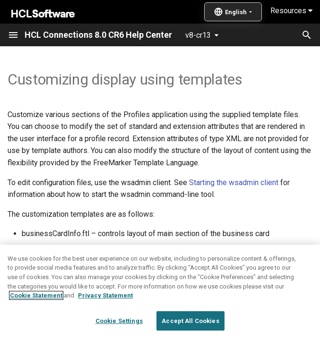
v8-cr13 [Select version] (198, 35)
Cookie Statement (36, 318)
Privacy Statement (105, 318)
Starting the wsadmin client (233, 182)
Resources (291, 10)
